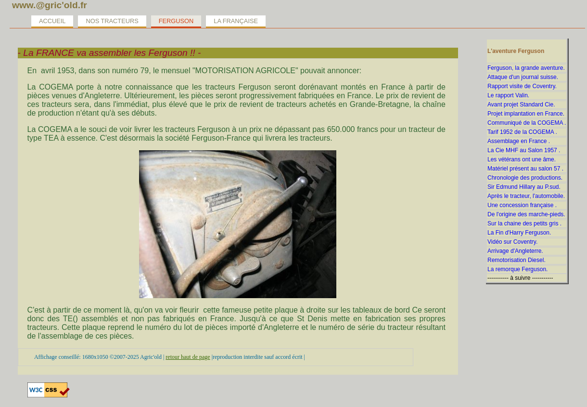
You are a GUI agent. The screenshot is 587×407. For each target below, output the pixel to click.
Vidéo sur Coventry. (512, 241)
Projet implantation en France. (525, 113)
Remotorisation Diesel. (516, 260)
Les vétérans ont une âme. (521, 159)
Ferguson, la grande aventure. (526, 68)
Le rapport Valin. (508, 95)
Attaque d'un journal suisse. (522, 77)
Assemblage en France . (518, 141)
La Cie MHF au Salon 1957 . (523, 150)
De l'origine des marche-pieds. (526, 214)
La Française (236, 21)
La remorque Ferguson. (517, 269)
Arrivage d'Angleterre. (515, 251)
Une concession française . (522, 205)
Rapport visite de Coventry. (522, 86)
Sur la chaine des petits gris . (524, 223)
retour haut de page (188, 357)
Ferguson (176, 21)
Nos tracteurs (112, 21)
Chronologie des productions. (524, 177)
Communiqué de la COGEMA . (526, 122)
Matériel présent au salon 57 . (525, 168)
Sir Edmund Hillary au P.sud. (524, 187)
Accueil (52, 21)
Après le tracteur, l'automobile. (526, 196)
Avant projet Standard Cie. (521, 104)
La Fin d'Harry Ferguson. (519, 232)
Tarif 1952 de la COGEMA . (522, 132)
